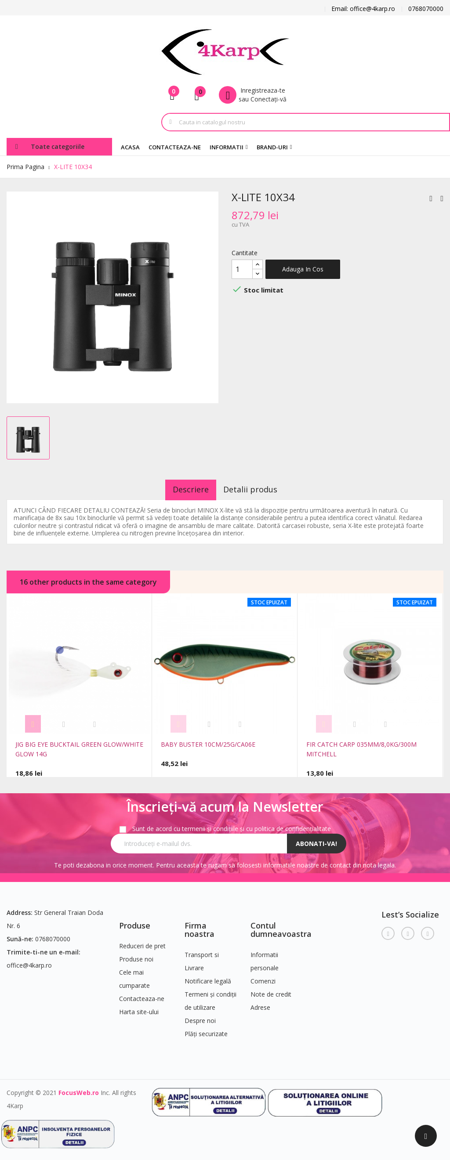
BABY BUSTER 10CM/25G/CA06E (208, 744)
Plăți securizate (206, 1030)
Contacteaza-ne (141, 995)
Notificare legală (208, 977)
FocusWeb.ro (78, 1089)
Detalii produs (256, 489)
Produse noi (136, 956)
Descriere (185, 489)
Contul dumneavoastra (281, 926)
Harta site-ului (139, 1009)
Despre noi (200, 1017)
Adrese (260, 1004)
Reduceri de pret (142, 943)
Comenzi (263, 977)
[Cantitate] (242, 269)
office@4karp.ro (29, 962)
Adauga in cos (302, 269)
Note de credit (270, 991)
